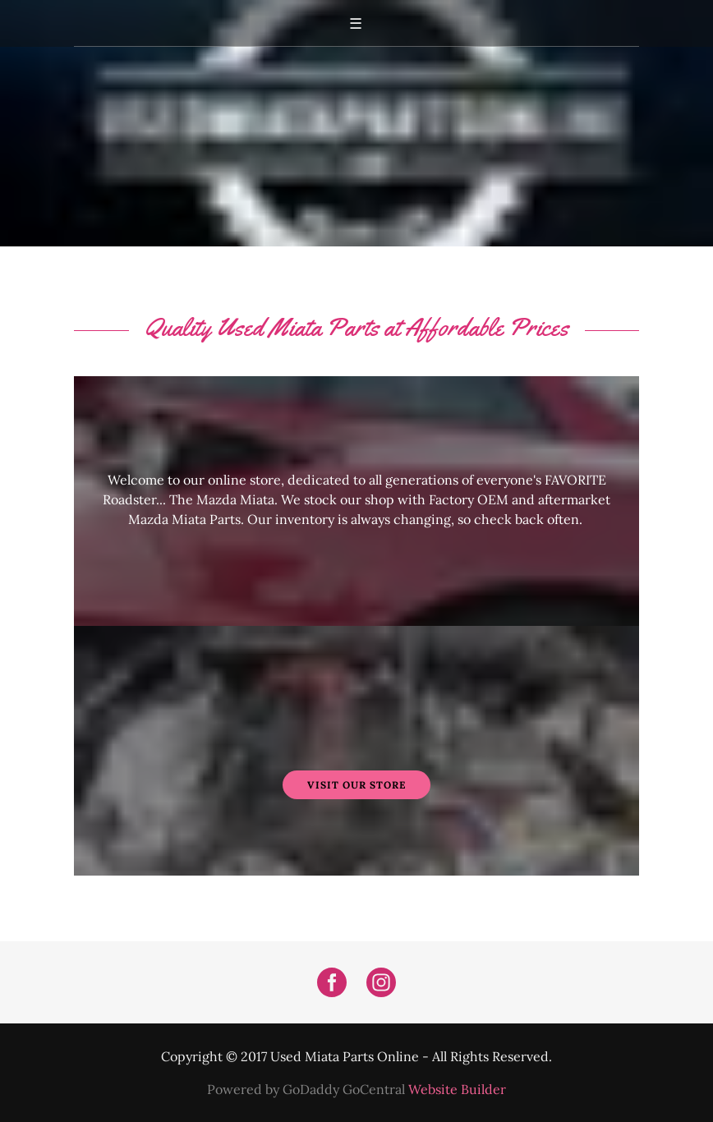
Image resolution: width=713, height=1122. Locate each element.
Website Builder (457, 1089)
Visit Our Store (356, 785)
